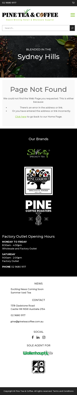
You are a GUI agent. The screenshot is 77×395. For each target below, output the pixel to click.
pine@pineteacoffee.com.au (27, 321)
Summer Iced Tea (21, 292)
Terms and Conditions (63, 391)
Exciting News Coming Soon (27, 289)
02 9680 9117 (9, 2)
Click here (20, 116)
